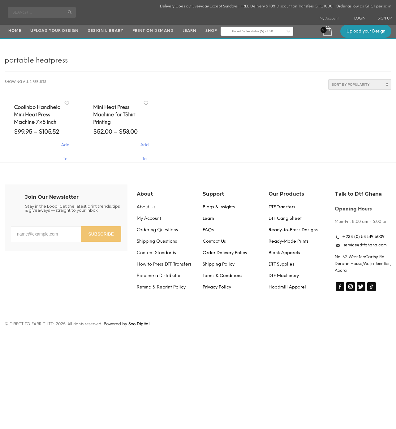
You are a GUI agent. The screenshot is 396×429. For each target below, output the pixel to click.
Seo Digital (138, 324)
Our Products (286, 194)
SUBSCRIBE (101, 234)
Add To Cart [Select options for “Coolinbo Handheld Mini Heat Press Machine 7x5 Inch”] (65, 147)
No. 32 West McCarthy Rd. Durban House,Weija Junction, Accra (363, 263)
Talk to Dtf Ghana (358, 194)
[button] (67, 103)
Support (213, 194)
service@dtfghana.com (365, 245)
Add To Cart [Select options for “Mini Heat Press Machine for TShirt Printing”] (144, 147)
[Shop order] (359, 84)
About (145, 194)
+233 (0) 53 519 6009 (363, 236)
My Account (329, 18)
